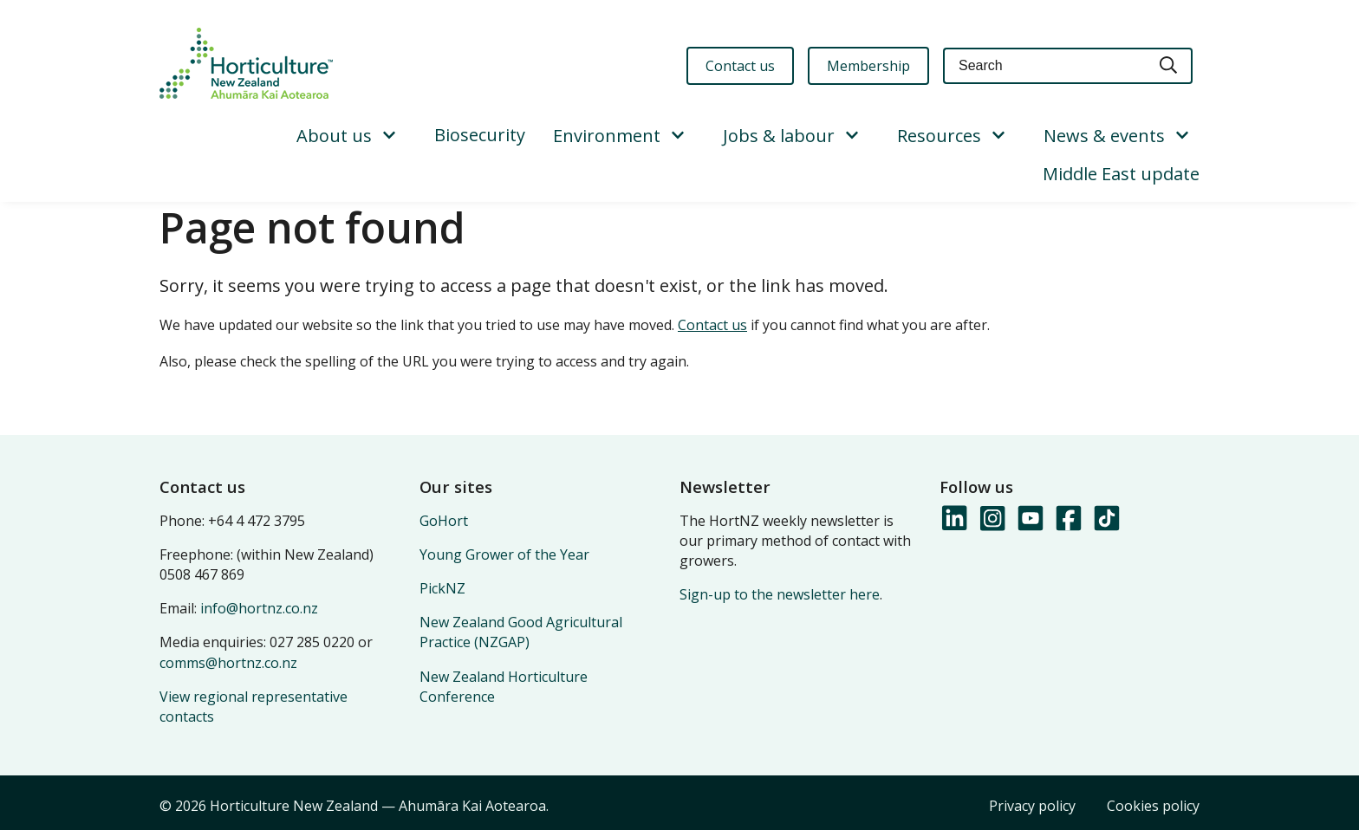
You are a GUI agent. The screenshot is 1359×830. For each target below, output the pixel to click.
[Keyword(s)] (1044, 66)
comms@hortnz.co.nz (228, 662)
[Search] (1169, 66)
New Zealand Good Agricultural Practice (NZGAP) (520, 632)
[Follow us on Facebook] (1068, 519)
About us (334, 135)
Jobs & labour (779, 135)
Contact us (712, 324)
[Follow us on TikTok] (1106, 519)
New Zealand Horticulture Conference (503, 686)
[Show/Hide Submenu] (389, 136)
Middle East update (1121, 173)
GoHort (443, 520)
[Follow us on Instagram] (991, 519)
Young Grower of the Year (504, 554)
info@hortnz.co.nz (259, 608)
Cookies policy (1153, 805)
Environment (606, 135)
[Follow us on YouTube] (1030, 519)
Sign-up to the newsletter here (780, 594)
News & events (1104, 135)
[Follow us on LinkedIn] (953, 519)
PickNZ (442, 588)
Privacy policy (1032, 805)
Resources (939, 135)
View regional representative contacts (253, 706)
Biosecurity (479, 134)
